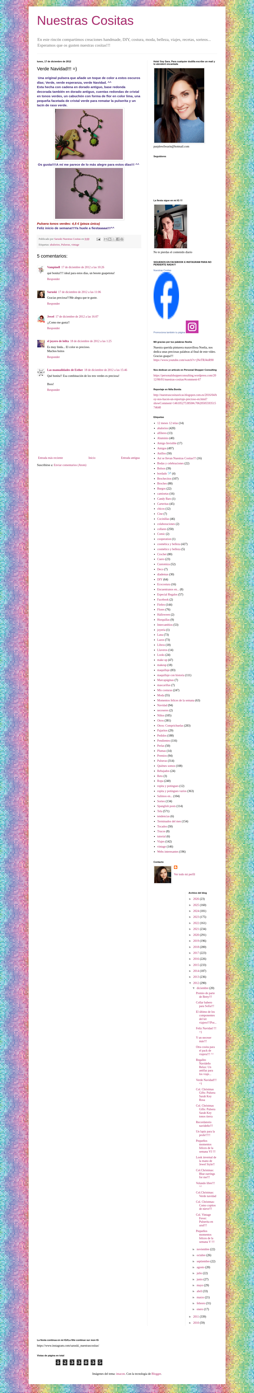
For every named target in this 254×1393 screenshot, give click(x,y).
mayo (200, 1285)
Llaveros (162, 650)
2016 (196, 958)
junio (200, 1279)
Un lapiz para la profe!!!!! (205, 1133)
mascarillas (164, 685)
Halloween (163, 614)
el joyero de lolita (58, 341)
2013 (196, 976)
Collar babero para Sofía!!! (205, 1004)
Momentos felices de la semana (175, 700)
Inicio (92, 457)
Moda (160, 695)
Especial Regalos (167, 594)
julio (200, 1273)
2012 (196, 983)
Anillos (161, 453)
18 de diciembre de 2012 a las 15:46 (105, 370)
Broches (162, 483)
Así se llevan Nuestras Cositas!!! (176, 458)
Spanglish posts (166, 806)
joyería (161, 629)
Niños (160, 715)
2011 (196, 1316)
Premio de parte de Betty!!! (205, 995)
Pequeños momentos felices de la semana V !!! (205, 1236)
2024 (196, 911)
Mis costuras (164, 690)
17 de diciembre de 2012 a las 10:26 (82, 267)
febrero (201, 1303)
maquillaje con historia (170, 675)
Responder (53, 279)
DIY (159, 579)
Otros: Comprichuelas (170, 725)
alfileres (162, 433)
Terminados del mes (169, 821)
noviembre (203, 1249)
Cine (160, 513)
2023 (196, 916)
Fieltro (161, 604)
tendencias (163, 816)
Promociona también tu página (169, 332)
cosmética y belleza (168, 544)
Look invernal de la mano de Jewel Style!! (206, 1161)
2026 (196, 898)
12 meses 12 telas (167, 423)
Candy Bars (164, 498)
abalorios (55, 244)
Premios (162, 755)
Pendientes (163, 740)
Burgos (161, 488)
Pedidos (162, 735)
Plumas (161, 750)
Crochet (162, 554)
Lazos (160, 639)
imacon (120, 1373)
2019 (196, 940)
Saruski (52, 292)
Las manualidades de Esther (65, 370)
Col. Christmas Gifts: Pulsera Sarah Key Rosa (205, 1095)
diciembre (203, 988)
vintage (75, 244)
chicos (161, 508)
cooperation (164, 539)
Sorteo (161, 801)
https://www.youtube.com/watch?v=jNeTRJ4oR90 (184, 360)
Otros (160, 720)
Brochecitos (164, 478)
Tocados (162, 826)
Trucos (161, 831)
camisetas (163, 493)
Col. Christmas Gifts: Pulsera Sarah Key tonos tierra (205, 1111)
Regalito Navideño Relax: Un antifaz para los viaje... (204, 1067)
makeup (162, 665)
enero (200, 1309)
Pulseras (65, 244)
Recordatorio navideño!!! (204, 1124)
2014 (196, 971)
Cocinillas (163, 518)
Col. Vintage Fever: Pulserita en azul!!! (204, 1220)
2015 (196, 965)
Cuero (160, 559)
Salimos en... (164, 796)
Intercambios (165, 624)
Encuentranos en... (168, 589)
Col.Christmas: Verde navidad (206, 1194)
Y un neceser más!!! (203, 1039)
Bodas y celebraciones (170, 463)
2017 (196, 953)
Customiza (163, 564)
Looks (161, 654)
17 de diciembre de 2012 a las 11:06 (79, 292)
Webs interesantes (167, 851)
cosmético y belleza (168, 549)
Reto (160, 776)
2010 (196, 1322)
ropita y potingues (168, 786)
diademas (162, 574)
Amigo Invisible (166, 443)
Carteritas (163, 503)
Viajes (161, 841)
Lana (160, 634)
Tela (159, 811)
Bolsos (161, 468)
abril (200, 1291)
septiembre (203, 1261)
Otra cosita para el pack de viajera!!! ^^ (205, 1050)
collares (162, 529)
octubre (201, 1255)
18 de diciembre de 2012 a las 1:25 (91, 341)
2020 (196, 935)
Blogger (156, 1373)
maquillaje (163, 670)
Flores (161, 609)
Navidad (162, 705)
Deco (160, 569)
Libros (161, 645)
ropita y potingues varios (172, 791)
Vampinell (53, 267)
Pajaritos (162, 730)
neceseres (163, 710)
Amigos (162, 448)
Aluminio (163, 438)
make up (162, 660)
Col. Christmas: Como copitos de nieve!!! (206, 1205)
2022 (196, 923)
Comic (161, 534)
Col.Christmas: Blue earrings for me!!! (205, 1174)
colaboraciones (166, 524)
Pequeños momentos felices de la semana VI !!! (206, 1146)
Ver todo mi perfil (184, 874)
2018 (196, 947)
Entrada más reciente (50, 457)
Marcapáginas (165, 680)
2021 (196, 929)
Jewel (50, 316)
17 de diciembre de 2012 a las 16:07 (77, 316)
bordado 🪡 (164, 473)
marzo (201, 1297)
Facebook (163, 599)
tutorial (161, 836)
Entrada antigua (130, 457)
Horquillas (163, 619)
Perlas (160, 745)
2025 (196, 905)
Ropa (160, 781)
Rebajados (163, 771)
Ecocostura (163, 584)
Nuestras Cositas (85, 20)
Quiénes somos (166, 765)
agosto (201, 1267)
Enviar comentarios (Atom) (70, 465)
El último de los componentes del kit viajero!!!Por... (206, 1017)
